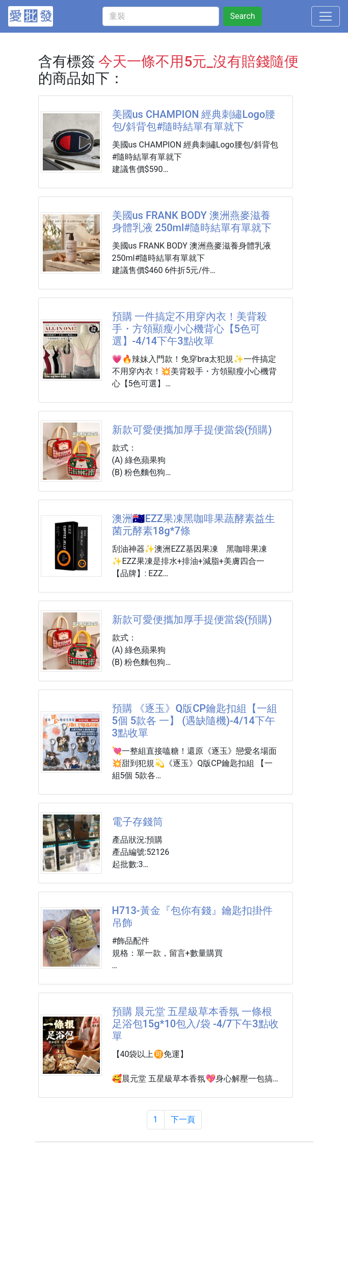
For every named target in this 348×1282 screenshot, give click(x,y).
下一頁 (183, 1119)
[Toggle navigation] (325, 16)
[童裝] (160, 16)
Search (242, 16)
